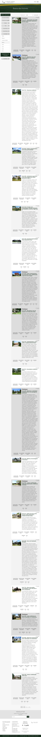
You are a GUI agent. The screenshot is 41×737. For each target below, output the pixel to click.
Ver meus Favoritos (5, 17)
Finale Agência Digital (13, 735)
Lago (3, 44)
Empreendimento (6, 724)
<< (21, 706)
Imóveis (4, 726)
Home (4, 723)
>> (29, 706)
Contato (4, 730)
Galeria (4, 729)
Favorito (37, 17)
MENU (36, 1)
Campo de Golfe (5, 40)
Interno (3, 42)
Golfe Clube (5, 727)
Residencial (5, 728)
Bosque (3, 38)
